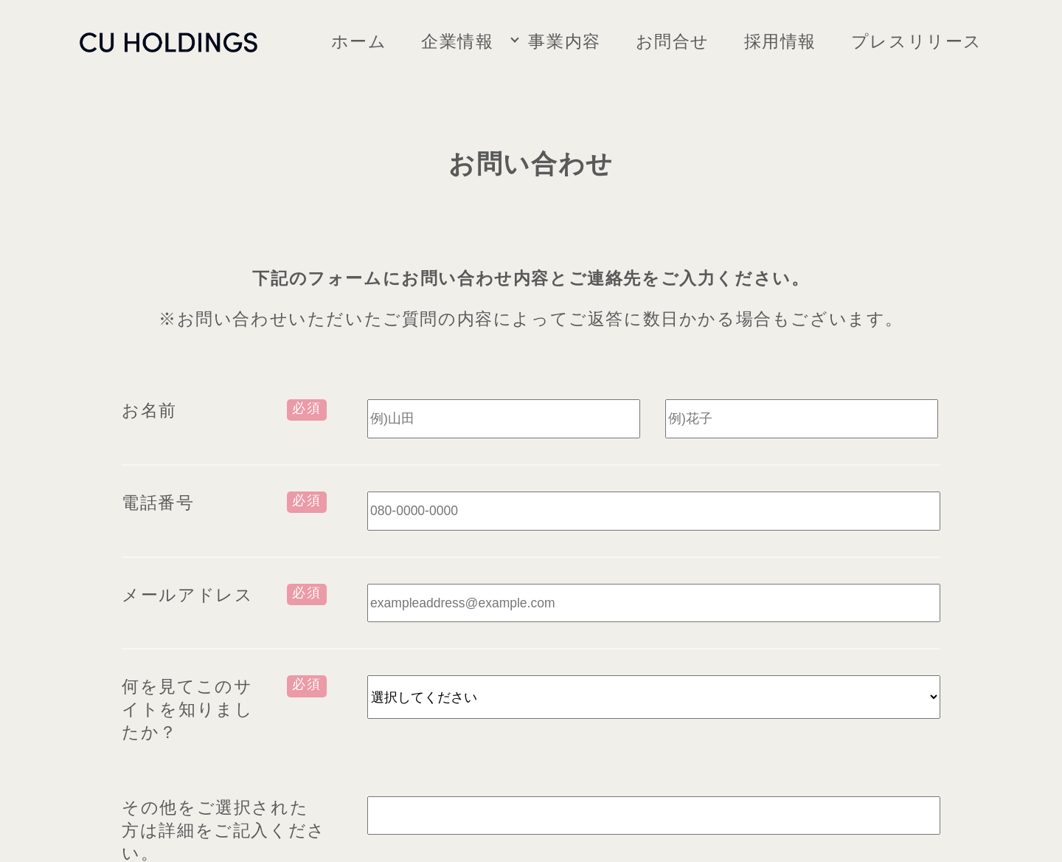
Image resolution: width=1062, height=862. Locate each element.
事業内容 (564, 41)
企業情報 (457, 41)
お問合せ (672, 41)
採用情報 (780, 41)
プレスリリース (916, 41)
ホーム (359, 41)
